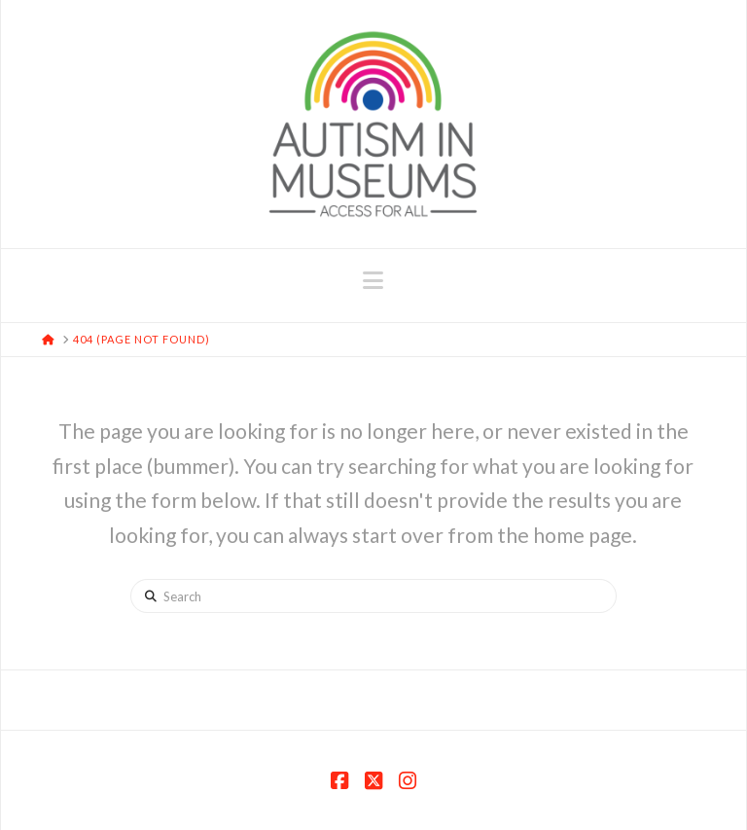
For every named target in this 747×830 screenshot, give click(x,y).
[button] (373, 280)
